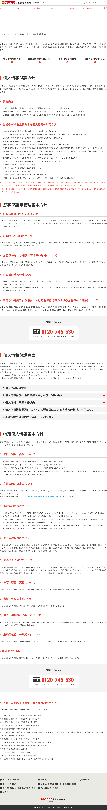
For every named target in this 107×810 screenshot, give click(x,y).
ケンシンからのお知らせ (12, 780)
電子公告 (44, 780)
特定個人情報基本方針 (95, 59)
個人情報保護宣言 (67, 59)
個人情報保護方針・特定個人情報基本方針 (19, 788)
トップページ (7, 34)
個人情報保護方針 (12, 59)
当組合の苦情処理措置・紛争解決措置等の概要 (59, 784)
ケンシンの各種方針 (10, 784)
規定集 (5, 792)
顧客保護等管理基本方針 (39, 59)
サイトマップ (74, 2)
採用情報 (85, 780)
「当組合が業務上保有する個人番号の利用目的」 (44, 496)
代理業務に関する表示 (49, 788)
